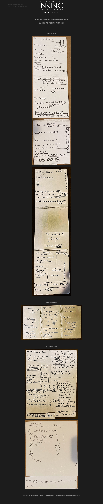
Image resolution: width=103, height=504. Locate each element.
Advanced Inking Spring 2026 (15, 5)
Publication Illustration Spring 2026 (17, 6)
